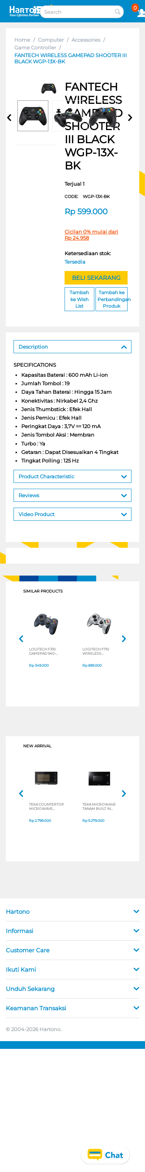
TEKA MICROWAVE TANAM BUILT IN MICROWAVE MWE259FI (99, 806)
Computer (51, 40)
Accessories (86, 40)
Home (22, 40)
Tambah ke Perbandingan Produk (112, 299)
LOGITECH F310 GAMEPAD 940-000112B (42, 651)
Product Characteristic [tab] (73, 475)
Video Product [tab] (73, 513)
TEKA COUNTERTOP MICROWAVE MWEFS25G (46, 806)
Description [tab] (73, 346)
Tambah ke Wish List (79, 299)
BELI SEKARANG (96, 277)
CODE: (87, 196)
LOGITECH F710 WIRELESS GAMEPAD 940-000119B (95, 651)
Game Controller (35, 47)
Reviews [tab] (73, 494)
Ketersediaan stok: (89, 258)
